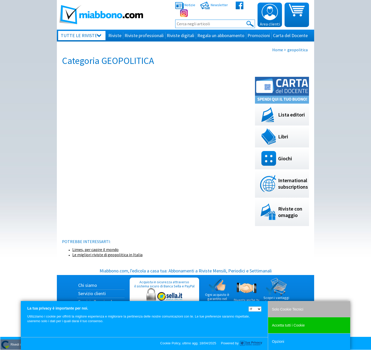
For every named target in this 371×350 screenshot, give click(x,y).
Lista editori (291, 114)
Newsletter (214, 5)
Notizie (185, 5)
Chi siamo (87, 285)
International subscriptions (293, 183)
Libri (283, 136)
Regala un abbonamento (220, 35)
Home (277, 49)
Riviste (114, 35)
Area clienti (270, 15)
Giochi (285, 158)
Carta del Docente (290, 35)
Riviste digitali (180, 35)
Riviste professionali (144, 35)
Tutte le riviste (79, 35)
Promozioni (259, 35)
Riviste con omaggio (290, 211)
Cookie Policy (170, 343)
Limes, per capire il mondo (95, 249)
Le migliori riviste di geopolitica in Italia (107, 254)
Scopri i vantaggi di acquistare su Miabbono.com (276, 293)
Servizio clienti (92, 293)
